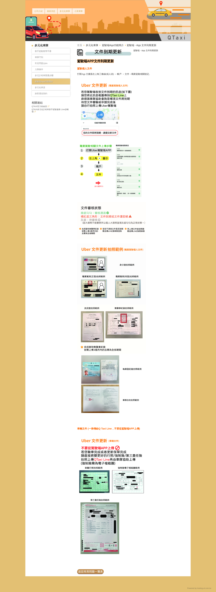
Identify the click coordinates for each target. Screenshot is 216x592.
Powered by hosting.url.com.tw (199, 588)
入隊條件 (39, 69)
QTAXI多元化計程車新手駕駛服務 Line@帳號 (50, 110)
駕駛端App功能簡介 (44, 81)
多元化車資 (40, 87)
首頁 (79, 45)
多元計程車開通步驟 (44, 75)
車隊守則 (39, 57)
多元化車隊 (92, 45)
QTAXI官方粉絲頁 (39, 106)
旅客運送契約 (41, 93)
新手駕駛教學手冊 (43, 51)
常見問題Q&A (41, 63)
